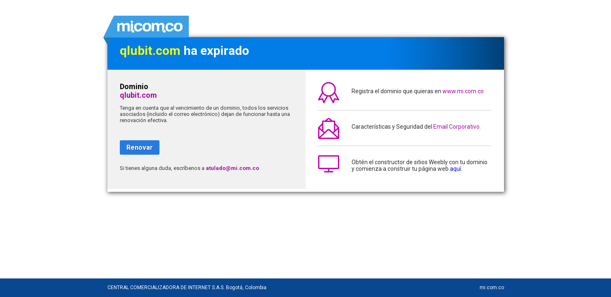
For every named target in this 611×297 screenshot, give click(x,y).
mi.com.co (492, 287)
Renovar (139, 147)
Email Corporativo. (457, 126)
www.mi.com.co (463, 91)
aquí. (456, 168)
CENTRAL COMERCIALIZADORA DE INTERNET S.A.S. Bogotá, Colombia (186, 287)
